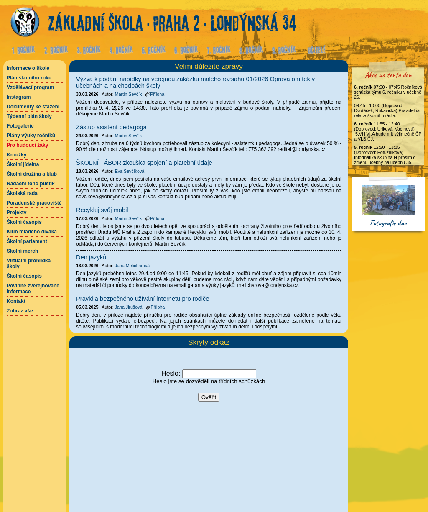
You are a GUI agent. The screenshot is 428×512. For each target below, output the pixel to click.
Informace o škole (28, 68)
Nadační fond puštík (31, 184)
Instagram (19, 97)
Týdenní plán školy (29, 116)
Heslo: (170, 373)
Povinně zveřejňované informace (33, 288)
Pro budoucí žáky (27, 145)
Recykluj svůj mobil (102, 210)
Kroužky (16, 155)
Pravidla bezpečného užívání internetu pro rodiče (142, 298)
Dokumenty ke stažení (33, 107)
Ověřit (209, 397)
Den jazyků (91, 257)
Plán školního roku (29, 78)
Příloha (154, 94)
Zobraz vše (20, 311)
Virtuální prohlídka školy (29, 263)
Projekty (16, 212)
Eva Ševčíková (129, 171)
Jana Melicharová (132, 265)
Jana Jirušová (129, 307)
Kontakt (16, 301)
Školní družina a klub (32, 174)
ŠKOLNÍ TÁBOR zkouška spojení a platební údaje (144, 162)
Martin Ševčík (128, 94)
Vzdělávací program (30, 87)
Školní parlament (27, 241)
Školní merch (22, 251)
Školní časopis (24, 222)
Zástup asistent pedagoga (111, 127)
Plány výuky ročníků (31, 135)
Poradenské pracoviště (34, 203)
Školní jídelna (23, 164)
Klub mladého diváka (32, 232)
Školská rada (22, 193)
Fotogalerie (20, 126)
